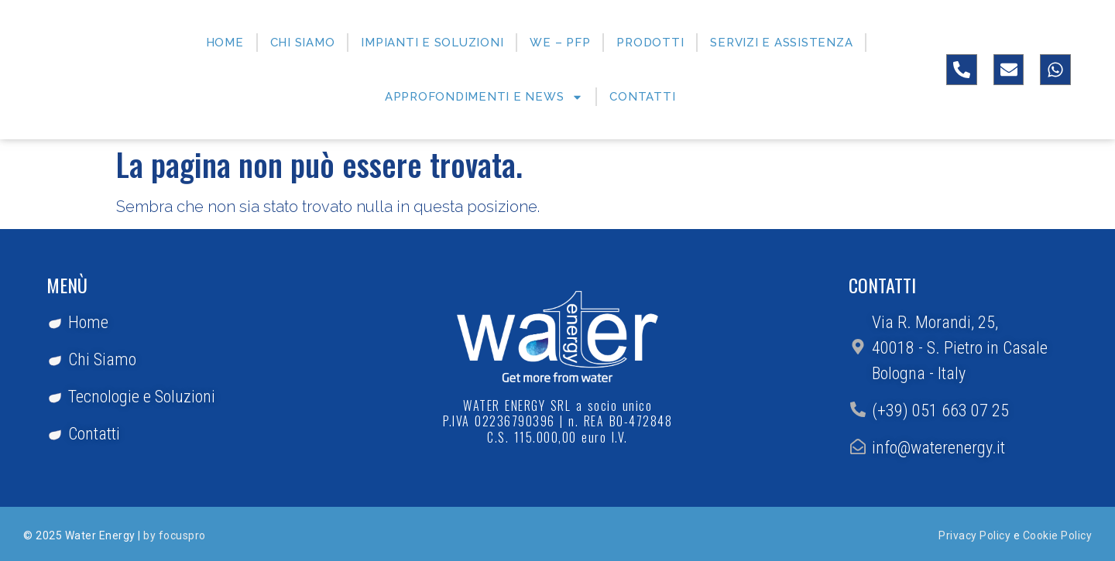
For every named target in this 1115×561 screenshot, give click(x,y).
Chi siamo (302, 43)
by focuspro (174, 535)
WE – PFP (560, 43)
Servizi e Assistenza (781, 43)
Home (225, 43)
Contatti (642, 97)
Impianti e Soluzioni (432, 43)
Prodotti (650, 43)
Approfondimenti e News (484, 97)
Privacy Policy (974, 535)
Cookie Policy (1058, 535)
